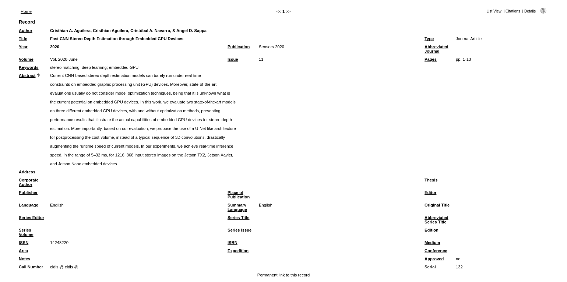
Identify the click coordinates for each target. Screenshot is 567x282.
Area (23, 250)
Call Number (31, 267)
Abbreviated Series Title (436, 219)
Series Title (239, 217)
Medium (432, 242)
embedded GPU (123, 67)
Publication (239, 47)
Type (429, 38)
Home (26, 11)
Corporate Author (28, 182)
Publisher (28, 192)
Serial (430, 267)
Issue (233, 59)
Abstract (27, 75)
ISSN (23, 242)
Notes (24, 259)
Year (23, 47)
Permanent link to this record (283, 275)
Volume (26, 59)
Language (28, 205)
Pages (431, 59)
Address (27, 172)
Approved (434, 259)
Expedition (238, 250)
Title (23, 38)
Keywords (28, 67)
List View (493, 11)
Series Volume (26, 232)
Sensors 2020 (271, 47)
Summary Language (237, 207)
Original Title (437, 205)
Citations (513, 11)
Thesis (431, 180)
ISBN (232, 242)
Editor (430, 192)
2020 (54, 47)
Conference (436, 250)
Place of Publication (239, 194)
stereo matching (65, 67)
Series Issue (239, 230)
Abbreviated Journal (436, 49)
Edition (432, 230)
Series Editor (31, 217)
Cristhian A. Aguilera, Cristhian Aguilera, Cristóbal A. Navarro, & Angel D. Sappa (128, 30)
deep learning (94, 67)
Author (25, 30)
